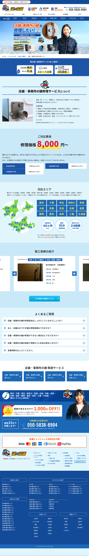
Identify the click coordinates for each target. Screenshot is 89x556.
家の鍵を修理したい (8, 510)
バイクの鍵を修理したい (75, 493)
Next (74, 273)
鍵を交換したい (6, 486)
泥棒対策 (51, 504)
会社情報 (65, 14)
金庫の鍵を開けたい (8, 525)
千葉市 (80, 524)
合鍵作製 (51, 508)
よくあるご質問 (40, 465)
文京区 (50, 527)
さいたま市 (36, 521)
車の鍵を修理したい (8, 519)
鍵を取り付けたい (7, 491)
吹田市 (80, 518)
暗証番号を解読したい (8, 493)
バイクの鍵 (44, 18)
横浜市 (50, 518)
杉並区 (50, 533)
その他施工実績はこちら (44, 298)
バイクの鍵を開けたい (74, 486)
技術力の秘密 (69, 461)
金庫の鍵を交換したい (35, 504)
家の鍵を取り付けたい (35, 493)
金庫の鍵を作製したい (8, 530)
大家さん (82, 18)
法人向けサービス (80, 461)
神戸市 (66, 518)
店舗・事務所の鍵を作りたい (55, 376)
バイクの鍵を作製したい (75, 491)
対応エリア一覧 (37, 14)
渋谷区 (36, 536)
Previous (14, 273)
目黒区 (50, 530)
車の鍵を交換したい (54, 489)
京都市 (36, 533)
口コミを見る (51, 14)
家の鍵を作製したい (8, 512)
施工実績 (38, 462)
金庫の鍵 (34, 18)
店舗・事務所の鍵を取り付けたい (33, 376)
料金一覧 (52, 458)
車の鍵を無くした (7, 514)
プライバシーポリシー (39, 428)
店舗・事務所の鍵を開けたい (12, 376)
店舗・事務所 (22, 56)
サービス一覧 (12, 56)
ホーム (4, 56)
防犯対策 (63, 18)
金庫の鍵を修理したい (8, 528)
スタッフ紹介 (69, 458)
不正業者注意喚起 (55, 461)
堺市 (66, 521)
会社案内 (67, 455)
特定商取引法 (69, 463)
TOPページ (37, 453)
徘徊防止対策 (72, 18)
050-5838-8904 (48, 237)
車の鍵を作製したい (8, 521)
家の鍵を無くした (7, 503)
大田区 (50, 524)
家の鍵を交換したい (8, 508)
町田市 (66, 524)
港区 (36, 524)
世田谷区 (49, 521)
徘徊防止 (51, 506)
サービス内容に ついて (38, 456)
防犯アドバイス (81, 458)
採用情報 (67, 466)
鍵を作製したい (6, 489)
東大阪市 (80, 527)
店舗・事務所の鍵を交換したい (76, 376)
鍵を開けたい (6, 484)
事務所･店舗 (53, 18)
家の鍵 (15, 18)
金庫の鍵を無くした (8, 523)
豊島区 (36, 530)
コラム (79, 14)
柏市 (66, 527)
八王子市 (66, 530)
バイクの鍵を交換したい (75, 489)
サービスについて (9, 14)
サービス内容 (39, 460)
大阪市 (36, 518)
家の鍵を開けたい (7, 505)
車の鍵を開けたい (7, 516)
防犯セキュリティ (54, 502)
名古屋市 (35, 527)
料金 (23, 14)
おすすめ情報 (81, 455)
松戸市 (80, 521)
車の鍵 (24, 18)
